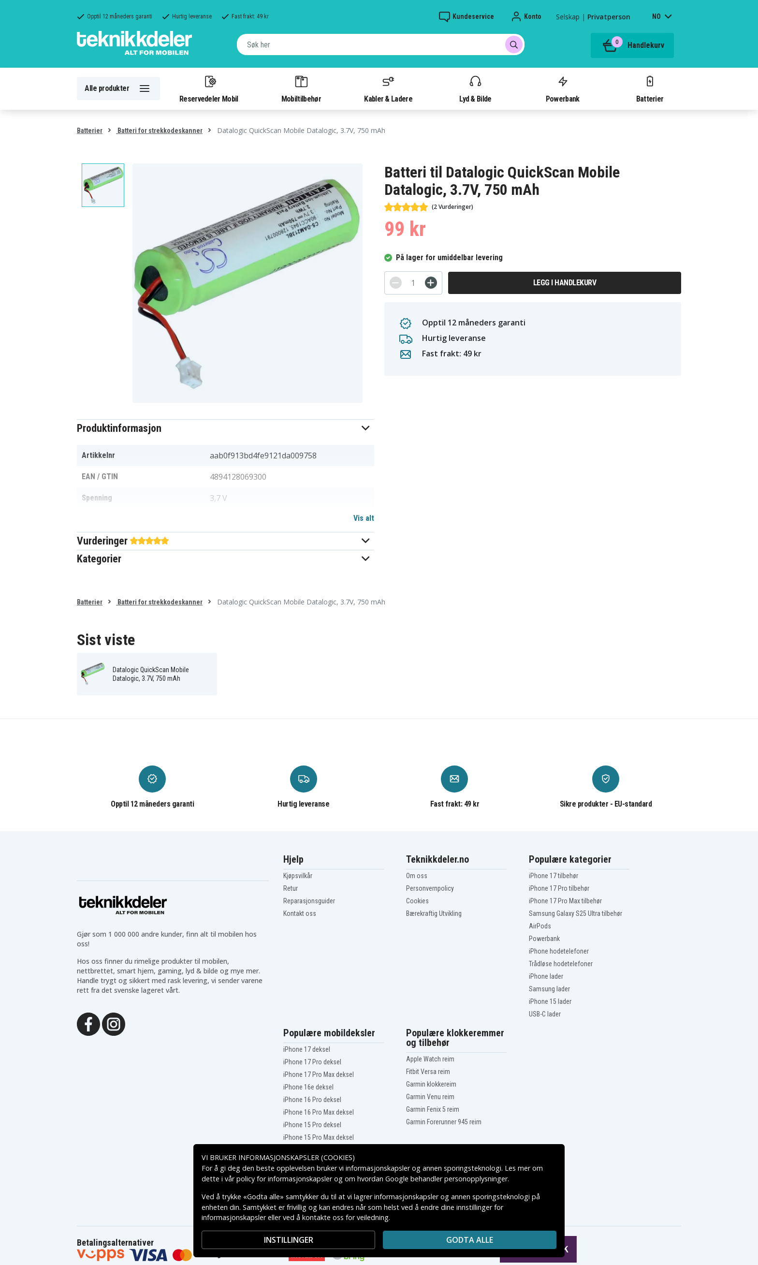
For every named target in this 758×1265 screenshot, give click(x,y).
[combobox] (381, 44)
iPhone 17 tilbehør (553, 876)
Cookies (417, 901)
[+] (431, 283)
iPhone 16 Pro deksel (312, 1099)
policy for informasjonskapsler (284, 1178)
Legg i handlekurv (565, 282)
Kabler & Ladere (388, 88)
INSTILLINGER (288, 1240)
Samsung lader (549, 989)
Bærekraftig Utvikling (434, 913)
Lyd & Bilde (475, 88)
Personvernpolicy (430, 888)
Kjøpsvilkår (297, 876)
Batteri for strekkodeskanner (159, 130)
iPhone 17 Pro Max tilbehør (565, 901)
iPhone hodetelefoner (559, 951)
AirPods (540, 926)
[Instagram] (113, 1023)
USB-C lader (545, 1014)
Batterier (650, 88)
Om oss (416, 876)
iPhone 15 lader (550, 1001)
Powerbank (563, 88)
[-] (396, 283)
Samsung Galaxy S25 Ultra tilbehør (575, 913)
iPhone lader (546, 976)
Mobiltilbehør (301, 88)
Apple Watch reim (430, 1059)
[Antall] (413, 283)
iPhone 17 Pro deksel (312, 1062)
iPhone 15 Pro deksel (312, 1125)
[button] (225, 428)
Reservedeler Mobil (208, 88)
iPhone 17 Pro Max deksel (318, 1074)
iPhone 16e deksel (308, 1087)
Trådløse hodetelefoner (561, 964)
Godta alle (469, 1240)
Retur (290, 888)
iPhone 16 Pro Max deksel (318, 1112)
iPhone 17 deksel (306, 1049)
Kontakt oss (299, 913)
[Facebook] (88, 1023)
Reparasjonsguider (309, 901)
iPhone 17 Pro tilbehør (559, 888)
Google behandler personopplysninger (446, 1178)
